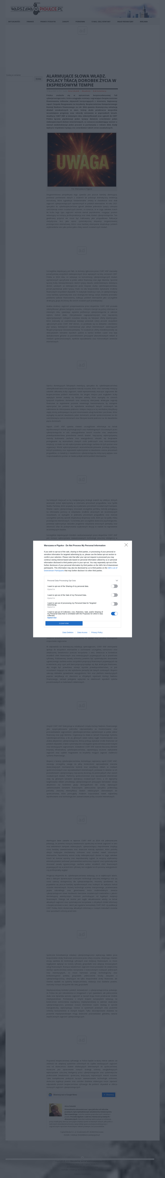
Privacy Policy (96, 632)
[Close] (127, 545)
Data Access (82, 632)
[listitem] (82, 580)
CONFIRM (64, 623)
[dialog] (82, 589)
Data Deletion (68, 632)
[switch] (114, 586)
